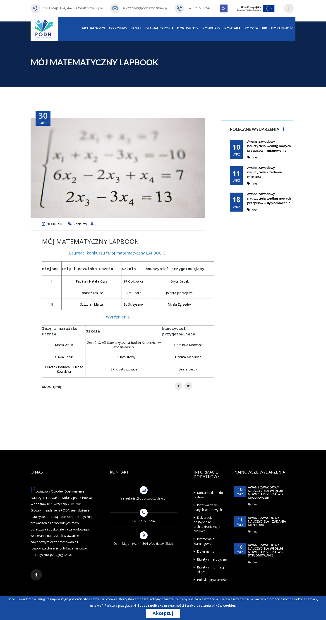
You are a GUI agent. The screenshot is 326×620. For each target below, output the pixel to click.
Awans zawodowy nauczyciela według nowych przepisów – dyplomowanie (269, 198)
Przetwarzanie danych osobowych (208, 507)
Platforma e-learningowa (205, 541)
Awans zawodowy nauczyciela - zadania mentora (264, 172)
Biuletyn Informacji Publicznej (209, 569)
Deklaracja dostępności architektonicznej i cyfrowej (207, 524)
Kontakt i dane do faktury (208, 494)
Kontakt (232, 28)
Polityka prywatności (210, 580)
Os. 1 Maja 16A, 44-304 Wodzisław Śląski (73, 8)
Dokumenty (187, 28)
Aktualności (93, 28)
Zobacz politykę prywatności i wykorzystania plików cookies (186, 605)
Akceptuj (163, 613)
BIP (264, 28)
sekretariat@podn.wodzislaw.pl (145, 8)
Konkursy (211, 28)
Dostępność (282, 28)
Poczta (251, 28)
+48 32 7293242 (199, 8)
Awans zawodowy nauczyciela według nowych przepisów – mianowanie (269, 146)
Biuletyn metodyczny (211, 559)
